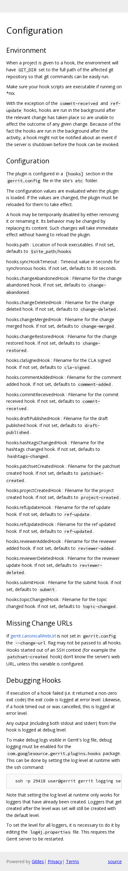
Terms (72, 861)
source (115, 861)
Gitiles (38, 861)
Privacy (55, 861)
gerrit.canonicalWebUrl (33, 636)
